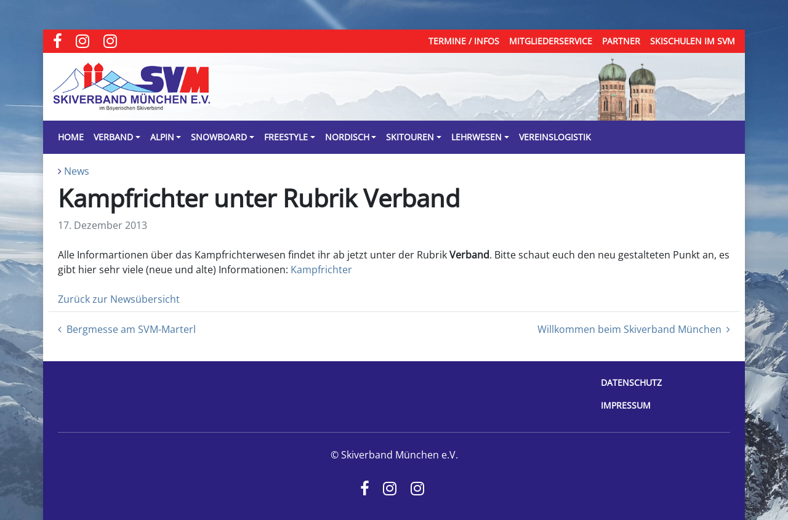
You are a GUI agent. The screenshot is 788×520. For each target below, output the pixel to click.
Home (71, 137)
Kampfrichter (321, 269)
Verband (113, 137)
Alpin (162, 137)
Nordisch (347, 137)
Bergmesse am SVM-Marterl (127, 329)
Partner (621, 41)
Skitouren (410, 137)
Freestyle (286, 137)
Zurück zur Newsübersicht (119, 299)
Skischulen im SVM (692, 41)
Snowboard (219, 137)
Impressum (626, 405)
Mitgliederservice (550, 41)
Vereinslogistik (555, 137)
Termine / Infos (463, 41)
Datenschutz (631, 382)
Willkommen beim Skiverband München (633, 329)
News (76, 171)
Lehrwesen (476, 137)
